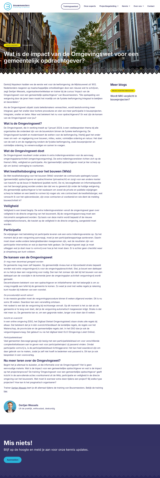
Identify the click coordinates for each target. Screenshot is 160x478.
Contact (150, 6)
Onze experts (90, 6)
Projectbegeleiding (108, 6)
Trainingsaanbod (70, 6)
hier (5, 391)
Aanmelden (12, 460)
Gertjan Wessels (18, 388)
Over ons (138, 6)
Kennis (125, 6)
